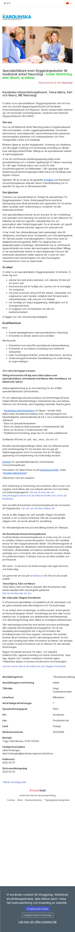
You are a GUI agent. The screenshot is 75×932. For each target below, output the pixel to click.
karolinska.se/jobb (49, 469)
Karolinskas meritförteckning (19, 410)
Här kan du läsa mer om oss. (17, 593)
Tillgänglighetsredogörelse (57, 800)
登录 (7, 3)
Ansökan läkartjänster (14, 473)
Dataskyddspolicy (34, 800)
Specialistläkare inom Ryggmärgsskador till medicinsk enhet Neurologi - (37, 74)
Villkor (20, 800)
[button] (69, 3)
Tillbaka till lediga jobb (14, 782)
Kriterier (6, 461)
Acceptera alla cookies (37, 909)
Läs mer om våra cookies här (37, 922)
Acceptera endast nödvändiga (37, 915)
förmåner (48, 179)
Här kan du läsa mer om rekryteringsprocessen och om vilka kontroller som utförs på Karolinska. (34, 495)
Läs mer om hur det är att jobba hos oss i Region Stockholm (34, 666)
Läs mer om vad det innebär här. (38, 508)
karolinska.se (36, 575)
